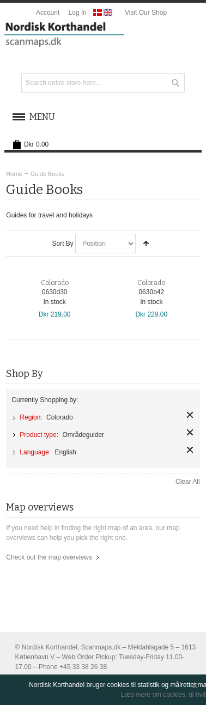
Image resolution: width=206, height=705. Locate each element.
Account (47, 12)
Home (14, 174)
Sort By (62, 243)
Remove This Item (190, 415)
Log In (78, 12)
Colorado (55, 283)
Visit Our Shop (146, 12)
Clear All (187, 481)
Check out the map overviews (49, 557)
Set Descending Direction (146, 243)
